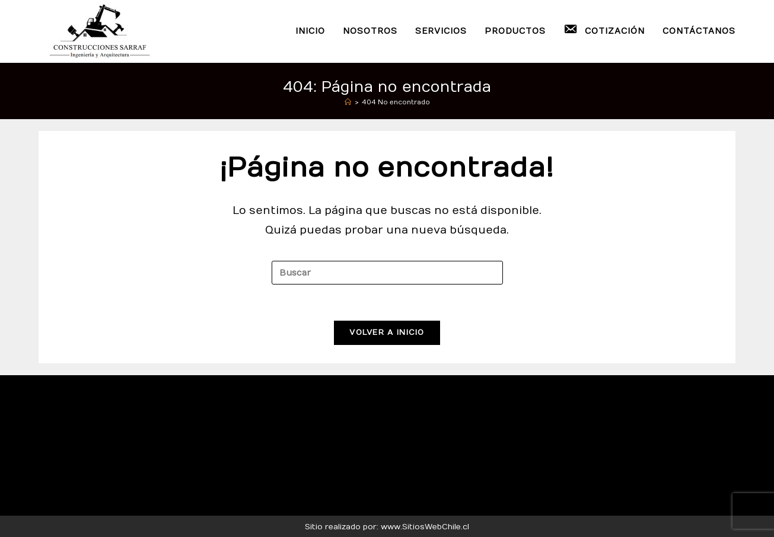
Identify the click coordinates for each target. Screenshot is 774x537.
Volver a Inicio (387, 332)
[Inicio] (348, 102)
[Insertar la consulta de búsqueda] (387, 273)
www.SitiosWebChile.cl (425, 527)
